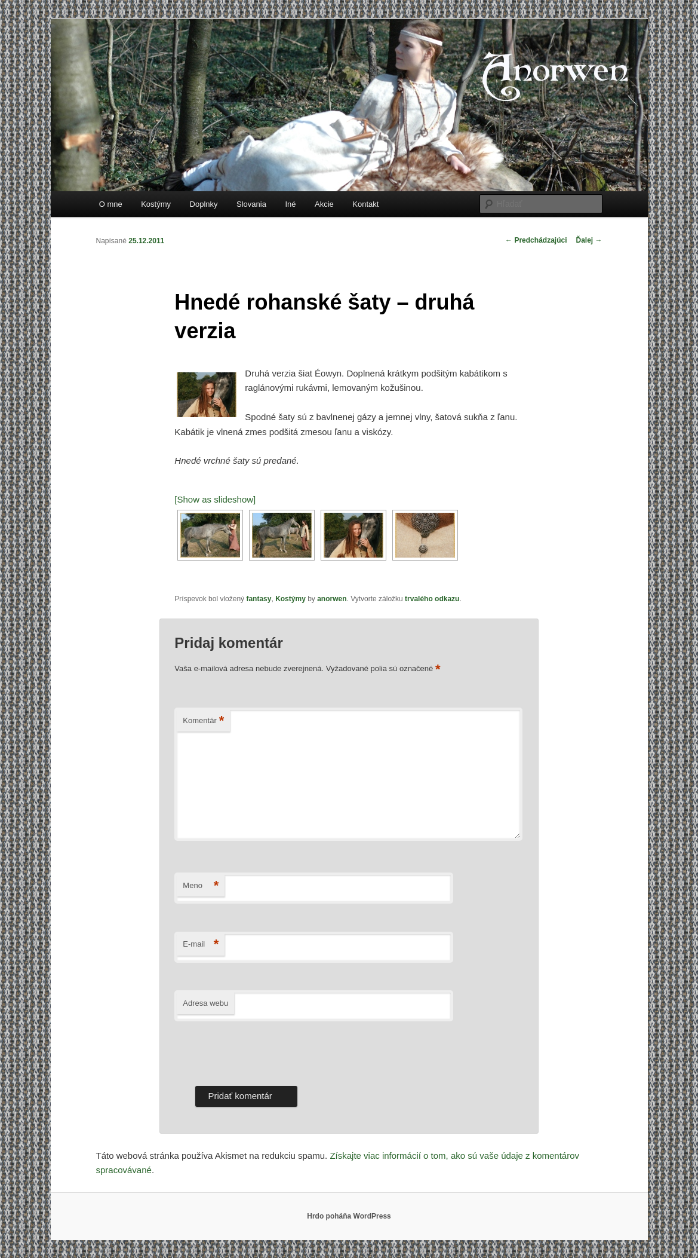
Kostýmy (156, 204)
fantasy (258, 599)
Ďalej (589, 240)
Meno (201, 886)
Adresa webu (205, 1003)
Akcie (324, 204)
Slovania (251, 204)
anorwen (331, 599)
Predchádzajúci (536, 240)
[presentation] (265, 1050)
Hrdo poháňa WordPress (348, 1216)
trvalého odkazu (432, 599)
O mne (110, 204)
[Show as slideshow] (215, 499)
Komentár (203, 721)
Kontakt (365, 204)
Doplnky (204, 204)
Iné (290, 204)
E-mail (201, 944)
